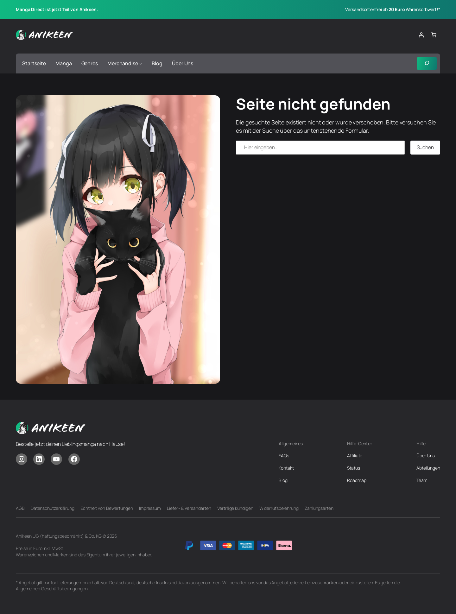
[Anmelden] (421, 34)
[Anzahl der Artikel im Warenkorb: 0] (434, 34)
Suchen (425, 147)
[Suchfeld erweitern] (427, 64)
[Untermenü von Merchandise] (140, 63)
